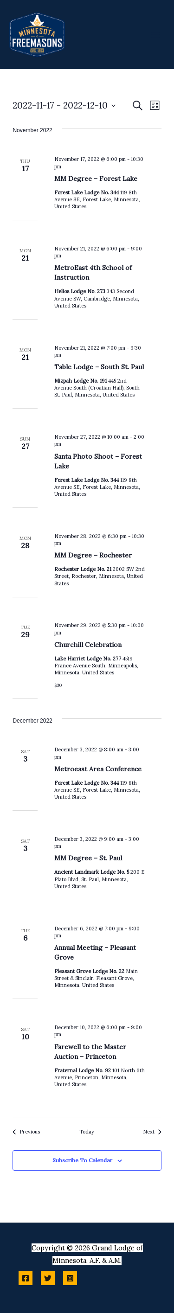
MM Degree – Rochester (93, 555)
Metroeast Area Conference (98, 769)
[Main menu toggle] (155, 34)
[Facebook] (25, 1278)
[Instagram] (70, 1278)
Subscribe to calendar (82, 1160)
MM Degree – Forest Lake (95, 178)
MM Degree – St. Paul (88, 858)
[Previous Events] (26, 1131)
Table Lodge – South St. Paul (99, 367)
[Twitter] (48, 1278)
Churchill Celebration (88, 644)
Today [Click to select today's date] (86, 1131)
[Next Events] (152, 1131)
